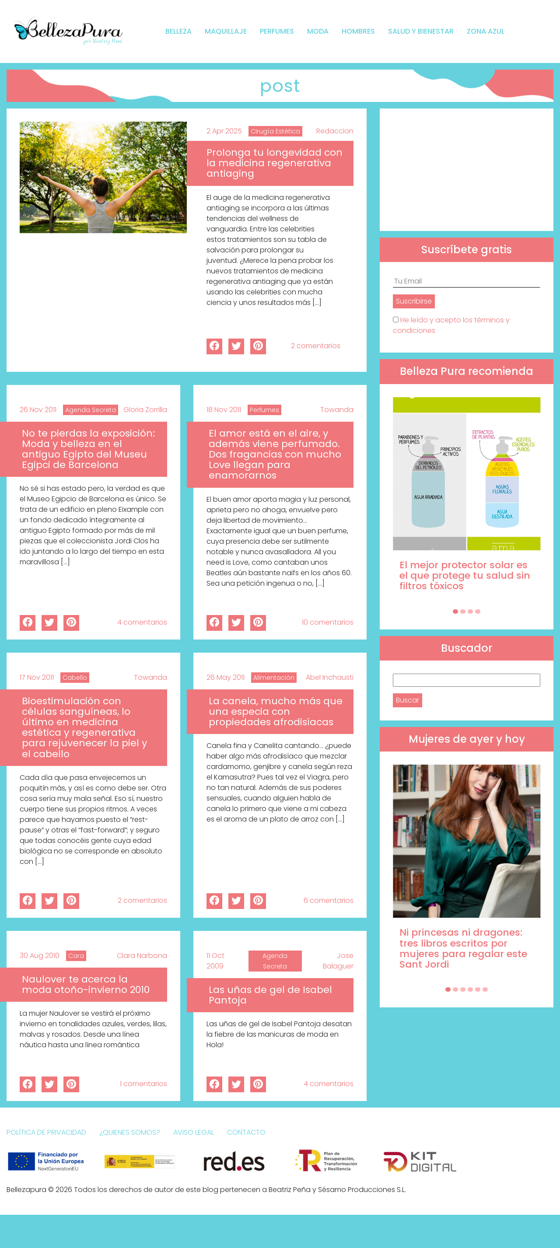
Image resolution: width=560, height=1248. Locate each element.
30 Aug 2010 (40, 956)
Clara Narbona (142, 956)
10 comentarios (328, 622)
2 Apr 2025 (224, 131)
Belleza (178, 31)
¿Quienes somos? (129, 1132)
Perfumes (277, 31)
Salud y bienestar (421, 31)
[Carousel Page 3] (470, 611)
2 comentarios (315, 346)
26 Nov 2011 (38, 410)
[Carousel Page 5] (477, 989)
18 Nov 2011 (223, 410)
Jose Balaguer (338, 961)
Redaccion (335, 131)
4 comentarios (142, 622)
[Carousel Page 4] (477, 611)
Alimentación (273, 677)
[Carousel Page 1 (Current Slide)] (455, 611)
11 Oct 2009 (215, 961)
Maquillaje (226, 31)
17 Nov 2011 (37, 677)
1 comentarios (143, 1084)
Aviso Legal (193, 1132)
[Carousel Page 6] (485, 989)
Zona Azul (485, 31)
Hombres (358, 31)
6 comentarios (329, 900)
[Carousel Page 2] (463, 611)
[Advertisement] (466, 169)
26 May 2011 (225, 677)
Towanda (337, 410)
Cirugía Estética (275, 131)
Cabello (75, 677)
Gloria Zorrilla (145, 410)
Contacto (246, 1132)
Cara (76, 955)
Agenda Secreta (90, 410)
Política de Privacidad (46, 1132)
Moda (318, 31)
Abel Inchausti (330, 677)
